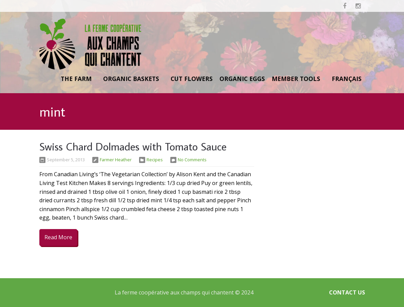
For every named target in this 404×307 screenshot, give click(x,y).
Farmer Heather (116, 160)
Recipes (155, 160)
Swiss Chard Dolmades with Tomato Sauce (133, 146)
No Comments (192, 160)
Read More (58, 237)
